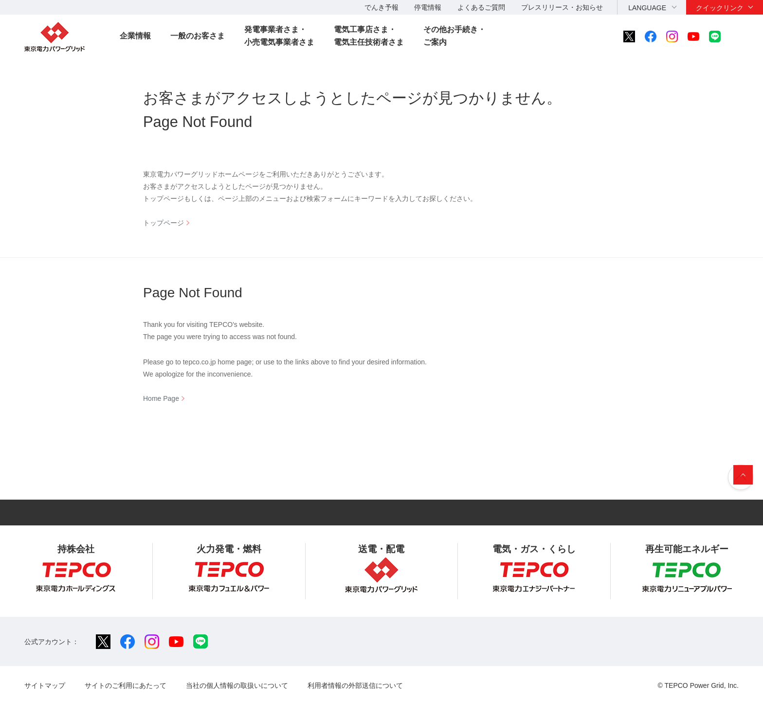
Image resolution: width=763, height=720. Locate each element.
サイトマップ (44, 685)
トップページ (163, 223)
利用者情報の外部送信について (355, 685)
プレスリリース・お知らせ (562, 7)
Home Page (161, 398)
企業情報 (135, 36)
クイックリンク (720, 8)
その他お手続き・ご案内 (454, 35)
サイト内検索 (741, 36)
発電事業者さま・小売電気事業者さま (279, 35)
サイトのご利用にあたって (125, 685)
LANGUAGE (647, 8)
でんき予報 (381, 7)
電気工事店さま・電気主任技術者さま (369, 35)
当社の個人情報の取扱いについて (237, 685)
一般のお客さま (197, 36)
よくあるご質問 (481, 7)
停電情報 (427, 7)
